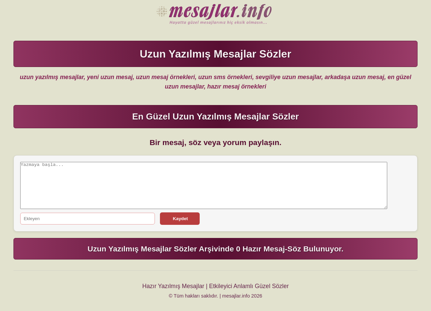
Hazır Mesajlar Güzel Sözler (215, 15)
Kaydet (180, 218)
